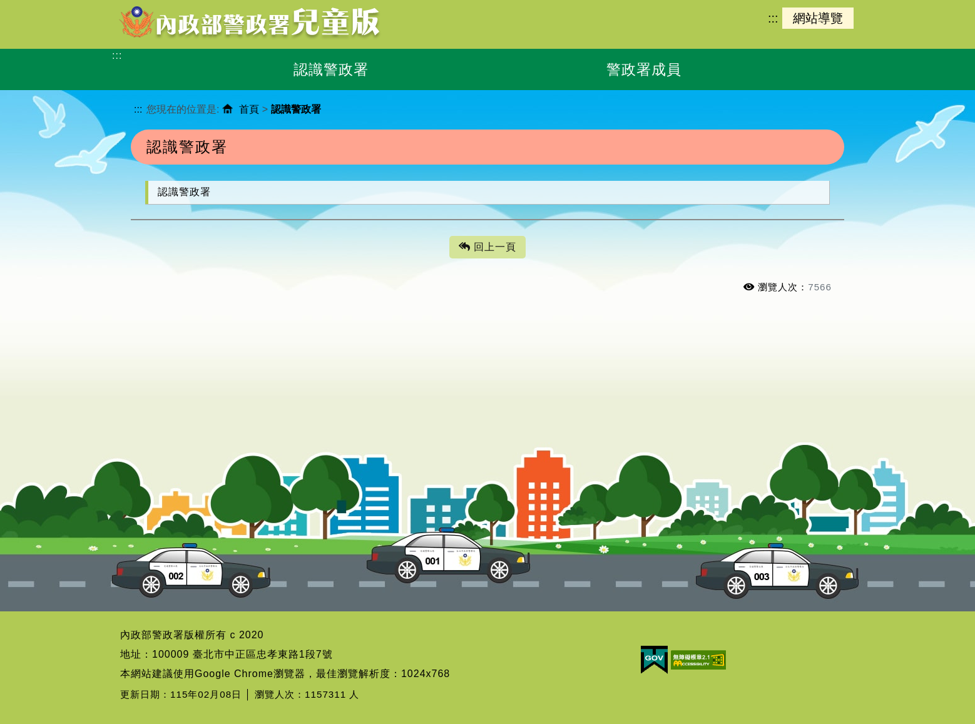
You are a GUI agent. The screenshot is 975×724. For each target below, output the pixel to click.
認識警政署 (184, 191)
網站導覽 (818, 18)
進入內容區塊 (32, 6)
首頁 (249, 109)
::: (773, 18)
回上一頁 (487, 247)
